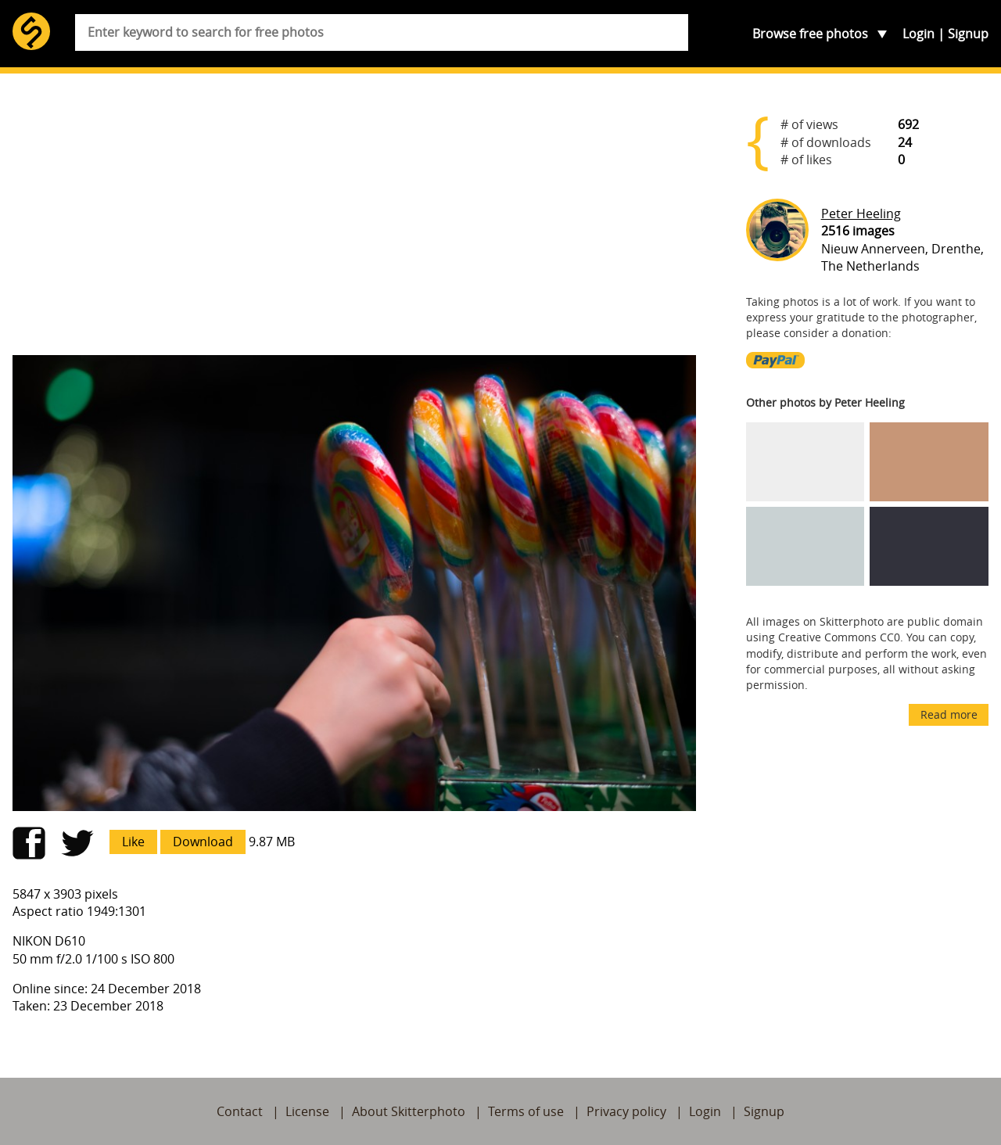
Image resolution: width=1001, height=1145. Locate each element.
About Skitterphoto (408, 1111)
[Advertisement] (354, 220)
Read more (949, 714)
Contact (240, 1111)
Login (918, 33)
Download (203, 841)
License (307, 1111)
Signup (968, 33)
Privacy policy (626, 1111)
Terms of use (526, 1111)
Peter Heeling (861, 213)
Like (133, 841)
